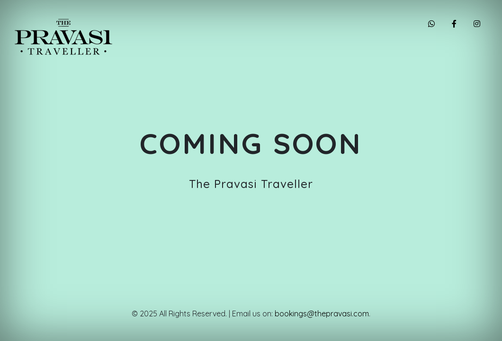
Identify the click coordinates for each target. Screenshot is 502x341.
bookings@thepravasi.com (322, 313)
